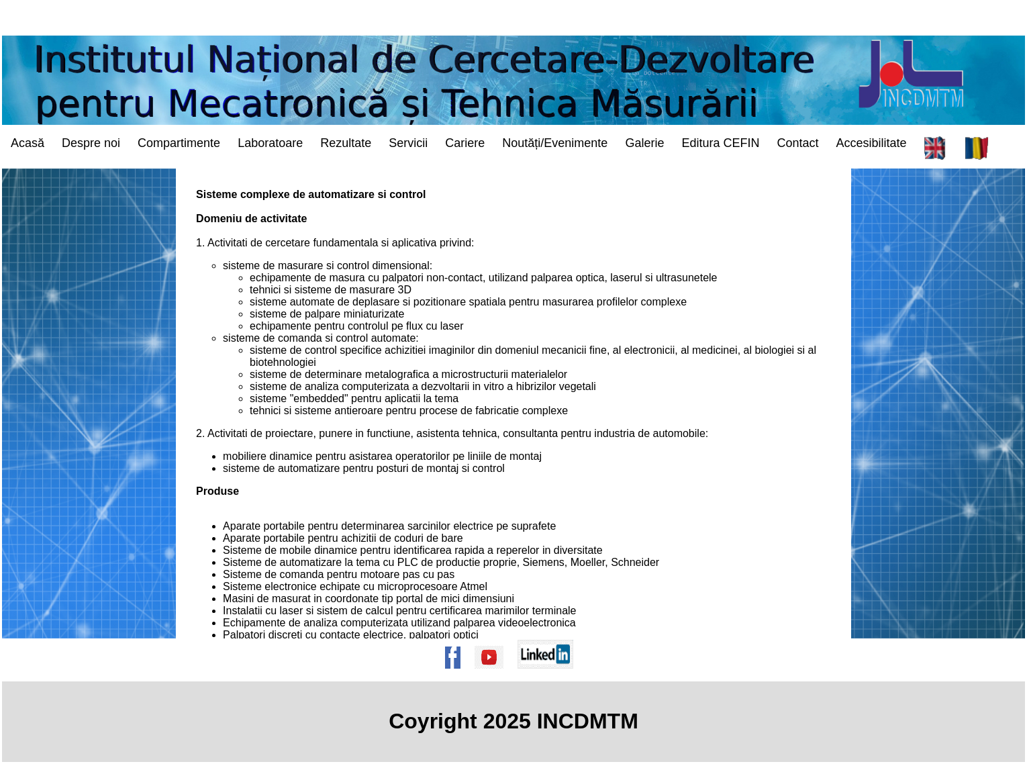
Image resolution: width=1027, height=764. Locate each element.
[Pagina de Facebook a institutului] (457, 675)
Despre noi (91, 143)
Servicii (408, 143)
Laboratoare (270, 143)
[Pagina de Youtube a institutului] (493, 675)
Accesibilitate (871, 143)
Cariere (465, 143)
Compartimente (179, 143)
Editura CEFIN (720, 143)
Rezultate (345, 143)
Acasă (27, 143)
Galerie (644, 143)
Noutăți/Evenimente (554, 143)
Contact (797, 143)
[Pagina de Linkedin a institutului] (549, 675)
